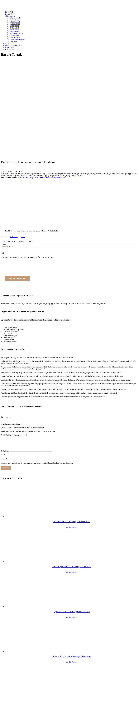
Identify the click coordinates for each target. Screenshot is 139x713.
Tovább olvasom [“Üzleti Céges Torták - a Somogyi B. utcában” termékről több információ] (71, 478)
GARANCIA (8, 44)
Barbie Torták (13, 24)
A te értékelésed (7, 338)
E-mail (4, 364)
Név (3, 360)
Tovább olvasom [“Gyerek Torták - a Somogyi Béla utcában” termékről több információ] (71, 523)
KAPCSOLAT (9, 46)
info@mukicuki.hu (58, 80)
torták (23, 140)
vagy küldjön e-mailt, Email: (34, 80)
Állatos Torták (14, 28)
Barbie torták (13, 140)
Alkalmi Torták (14, 19)
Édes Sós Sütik (14, 34)
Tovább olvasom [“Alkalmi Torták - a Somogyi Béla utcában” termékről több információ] (71, 433)
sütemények (22, 144)
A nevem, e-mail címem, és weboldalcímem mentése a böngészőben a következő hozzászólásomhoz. (38, 369)
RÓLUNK (8, 11)
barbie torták (11, 144)
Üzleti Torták (13, 22)
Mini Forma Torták (15, 30)
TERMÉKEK (9, 13)
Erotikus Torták (14, 32)
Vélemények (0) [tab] (7, 149)
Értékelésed (5, 357)
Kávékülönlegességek (16, 36)
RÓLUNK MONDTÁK (12, 42)
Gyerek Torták (14, 17)
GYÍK (6, 40)
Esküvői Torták (14, 15)
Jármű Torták (13, 26)
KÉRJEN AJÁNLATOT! (17, 182)
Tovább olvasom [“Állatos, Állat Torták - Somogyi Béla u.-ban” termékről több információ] (71, 568)
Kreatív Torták (14, 21)
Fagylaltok (12, 38)
